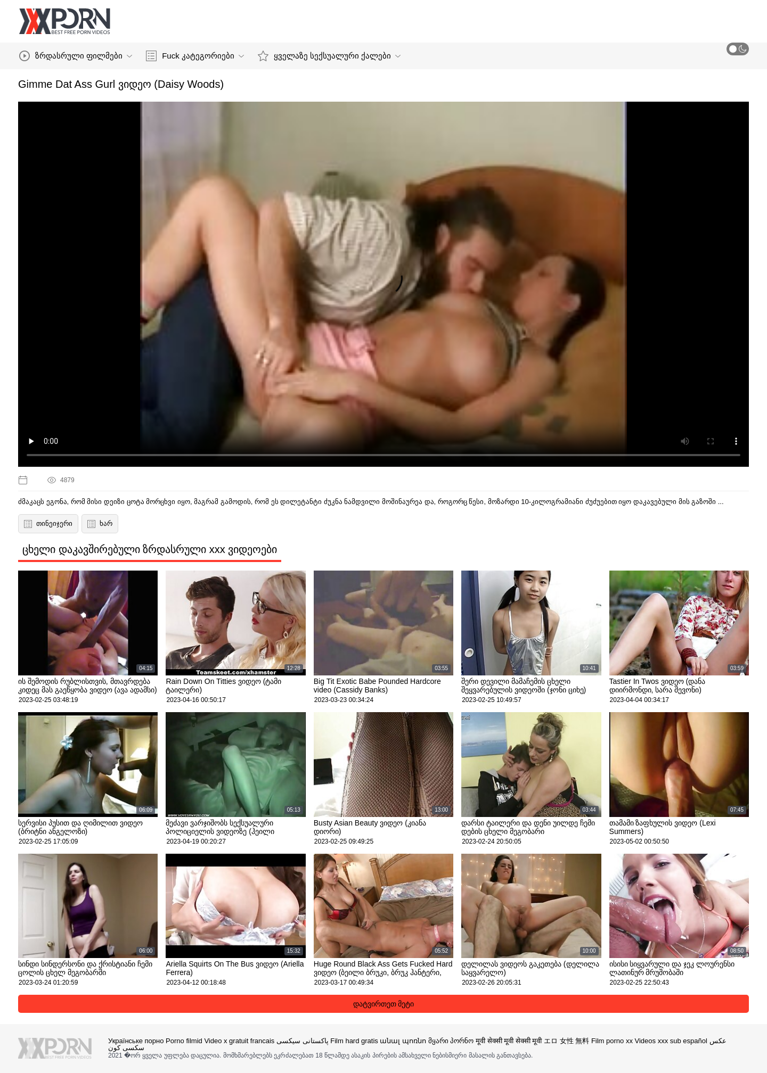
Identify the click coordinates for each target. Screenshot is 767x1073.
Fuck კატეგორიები (195, 56)
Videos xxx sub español (671, 1041)
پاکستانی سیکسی (302, 1041)
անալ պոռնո (403, 1041)
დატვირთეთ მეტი (383, 1004)
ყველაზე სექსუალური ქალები (329, 56)
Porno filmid (184, 1041)
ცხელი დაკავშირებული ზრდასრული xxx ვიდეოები (149, 549)
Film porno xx (612, 1041)
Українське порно (136, 1041)
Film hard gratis (354, 1041)
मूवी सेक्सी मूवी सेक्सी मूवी (509, 1041)
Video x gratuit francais (239, 1041)
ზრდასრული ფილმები (75, 56)
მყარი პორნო (451, 1041)
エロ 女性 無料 (566, 1041)
